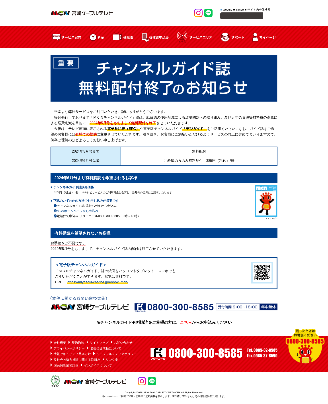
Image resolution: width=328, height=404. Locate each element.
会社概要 (60, 343)
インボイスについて (98, 366)
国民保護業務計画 (66, 366)
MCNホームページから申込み (77, 211)
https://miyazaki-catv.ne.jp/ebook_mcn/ (97, 283)
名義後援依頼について (105, 349)
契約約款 (78, 343)
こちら (186, 323)
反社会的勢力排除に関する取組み (77, 360)
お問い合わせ (123, 343)
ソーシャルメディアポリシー (116, 354)
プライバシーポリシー (69, 349)
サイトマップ (99, 343)
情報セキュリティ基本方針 (72, 354)
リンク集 (112, 360)
